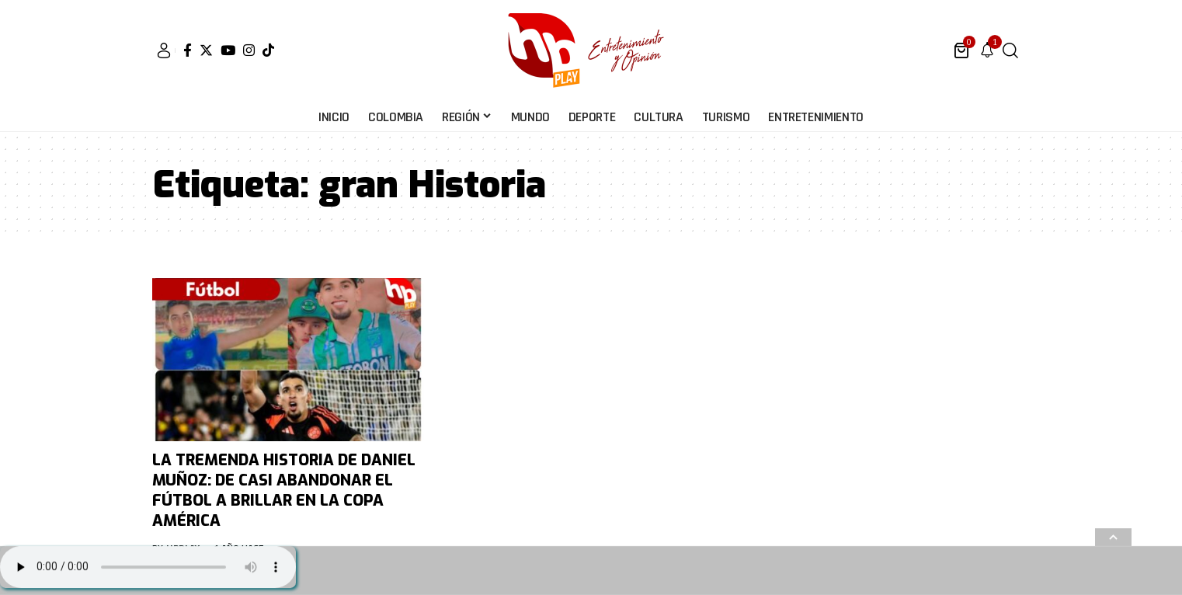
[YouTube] (228, 50)
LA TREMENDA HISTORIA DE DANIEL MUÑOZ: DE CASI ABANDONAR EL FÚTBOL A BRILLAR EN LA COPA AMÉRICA (283, 490)
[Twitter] (206, 50)
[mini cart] (963, 50)
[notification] (987, 50)
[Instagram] (249, 50)
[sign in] (164, 50)
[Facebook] (187, 50)
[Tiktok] (268, 50)
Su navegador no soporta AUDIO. (148, 567)
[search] (1010, 50)
